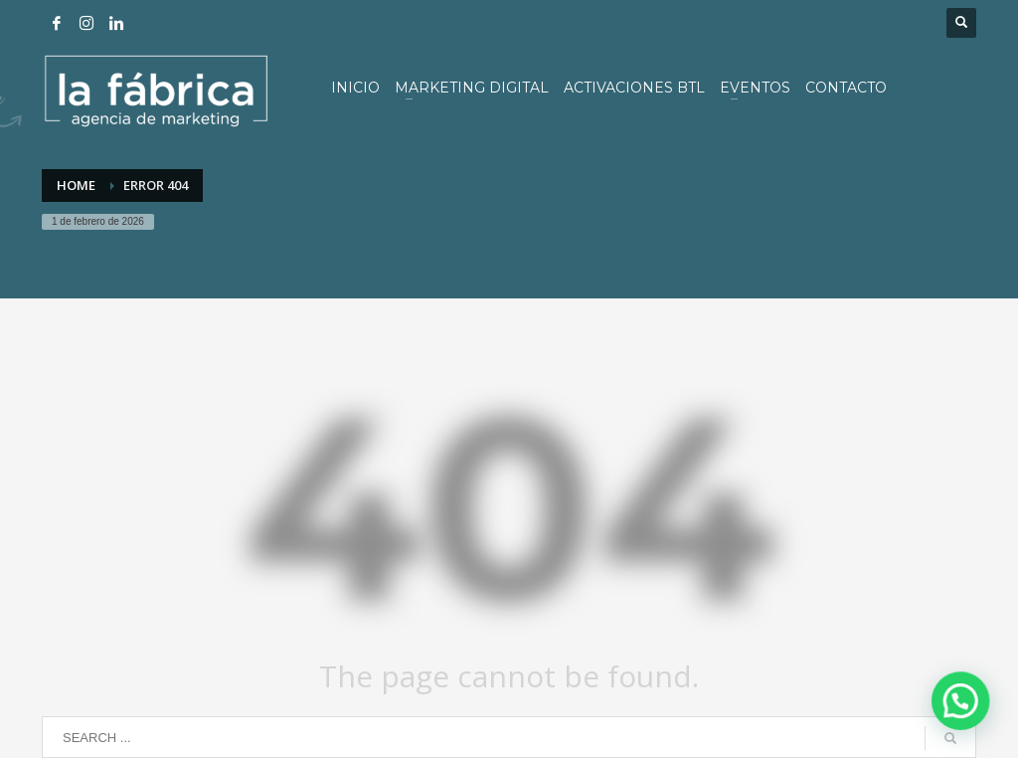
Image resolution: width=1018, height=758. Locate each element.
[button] (967, 722)
